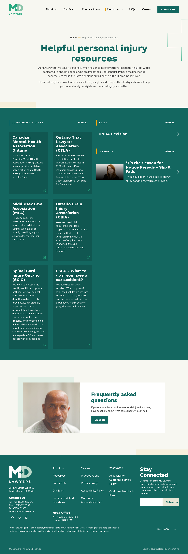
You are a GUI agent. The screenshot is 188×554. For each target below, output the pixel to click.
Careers (147, 9)
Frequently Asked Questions (63, 500)
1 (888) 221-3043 (25, 502)
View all (83, 122)
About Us (51, 9)
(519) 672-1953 (23, 505)
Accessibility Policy (92, 490)
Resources (113, 9)
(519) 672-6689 (20, 508)
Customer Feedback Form (121, 493)
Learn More (103, 531)
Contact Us (168, 9)
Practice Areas (91, 9)
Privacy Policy (89, 483)
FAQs (132, 9)
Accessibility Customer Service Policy (120, 479)
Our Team (69, 9)
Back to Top (167, 529)
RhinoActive (173, 549)
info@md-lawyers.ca (24, 511)
